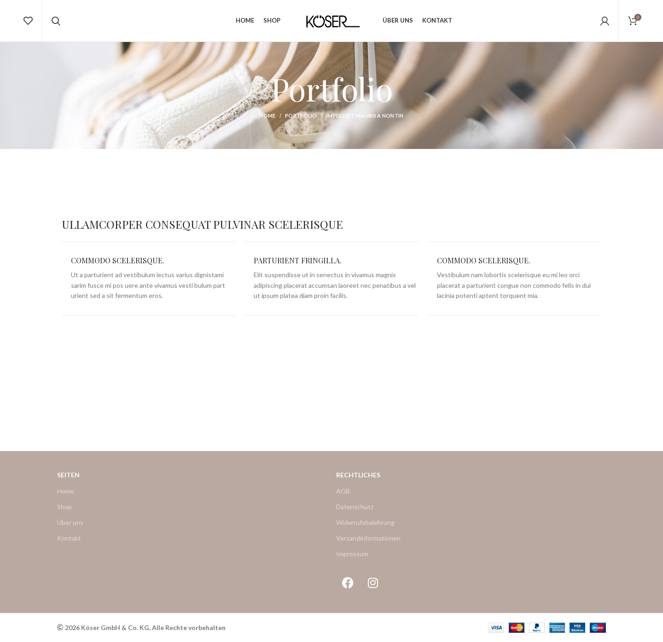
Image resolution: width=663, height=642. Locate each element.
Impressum (352, 554)
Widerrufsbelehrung (365, 522)
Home (267, 116)
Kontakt (69, 538)
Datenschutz (354, 507)
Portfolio (301, 116)
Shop (64, 507)
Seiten (68, 475)
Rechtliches (358, 475)
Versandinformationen (368, 538)
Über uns (70, 522)
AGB (343, 491)
